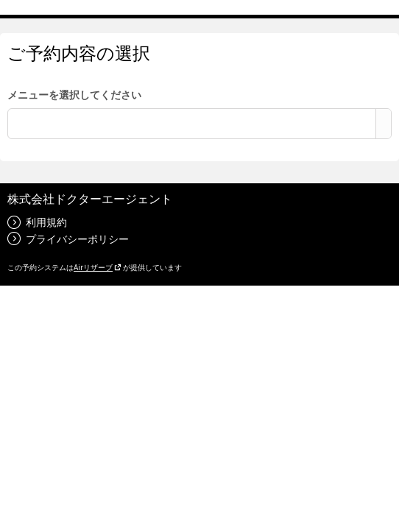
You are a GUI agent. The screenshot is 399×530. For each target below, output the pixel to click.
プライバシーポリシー (68, 239)
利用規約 (37, 222)
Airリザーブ (97, 267)
